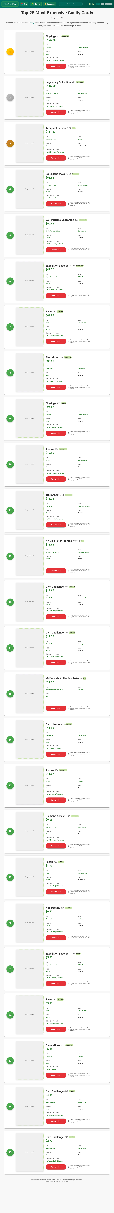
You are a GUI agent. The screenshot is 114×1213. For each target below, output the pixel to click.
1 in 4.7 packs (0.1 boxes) (54, 932)
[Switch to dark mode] (90, 4)
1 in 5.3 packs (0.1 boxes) (54, 335)
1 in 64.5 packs (51, 1069)
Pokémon (35, 4)
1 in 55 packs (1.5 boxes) (54, 198)
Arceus (48, 460)
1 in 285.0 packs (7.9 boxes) (55, 152)
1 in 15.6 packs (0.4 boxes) (54, 427)
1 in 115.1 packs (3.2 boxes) (55, 840)
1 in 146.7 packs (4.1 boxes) (55, 60)
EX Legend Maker (51, 185)
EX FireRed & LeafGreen (53, 231)
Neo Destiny (49, 919)
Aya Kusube (81, 368)
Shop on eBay (56, 66)
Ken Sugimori (82, 231)
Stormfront (49, 368)
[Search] (61, 4)
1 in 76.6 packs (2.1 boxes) (54, 519)
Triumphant (49, 506)
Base (47, 323)
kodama (80, 1056)
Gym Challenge (50, 598)
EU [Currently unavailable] (102, 4)
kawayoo (80, 781)
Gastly (31, 23)
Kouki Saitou (82, 827)
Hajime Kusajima (83, 185)
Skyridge (48, 47)
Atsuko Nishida (82, 598)
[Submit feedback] (93, 4)
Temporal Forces (51, 139)
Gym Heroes (49, 735)
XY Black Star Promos (52, 552)
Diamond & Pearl (51, 827)
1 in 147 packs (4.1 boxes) (54, 290)
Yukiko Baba (82, 277)
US (98, 4)
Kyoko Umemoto (83, 47)
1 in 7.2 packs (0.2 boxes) (54, 611)
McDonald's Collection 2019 (54, 690)
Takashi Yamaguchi (84, 506)
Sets (24, 4)
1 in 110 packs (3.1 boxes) (54, 106)
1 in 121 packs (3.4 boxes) (54, 381)
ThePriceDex (10, 4)
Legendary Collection (52, 93)
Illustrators (49, 4)
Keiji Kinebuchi (82, 323)
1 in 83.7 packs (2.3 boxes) (54, 794)
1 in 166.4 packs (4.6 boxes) (55, 473)
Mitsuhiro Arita (82, 93)
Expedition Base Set (52, 277)
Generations (49, 1056)
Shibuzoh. (81, 690)
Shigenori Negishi (83, 552)
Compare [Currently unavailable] (108, 4)
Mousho (80, 139)
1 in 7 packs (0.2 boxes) (53, 748)
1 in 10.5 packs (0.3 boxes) (54, 977)
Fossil (47, 873)
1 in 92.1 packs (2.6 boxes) (54, 244)
